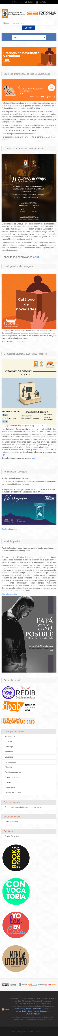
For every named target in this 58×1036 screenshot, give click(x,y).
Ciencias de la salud (13, 793)
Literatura (9, 782)
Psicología (9, 747)
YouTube (42, 2)
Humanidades (10, 762)
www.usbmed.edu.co (41, 1009)
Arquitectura (10, 736)
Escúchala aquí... (9, 529)
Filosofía (8, 767)
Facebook (18, 2)
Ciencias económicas (13, 772)
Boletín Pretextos (12, 836)
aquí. (4, 455)
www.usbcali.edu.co (24, 1011)
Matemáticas (10, 787)
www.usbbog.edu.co (23, 1009)
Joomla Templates (18, 1032)
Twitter (30, 2)
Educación (9, 757)
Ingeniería (9, 752)
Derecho (8, 742)
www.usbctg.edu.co (42, 1011)
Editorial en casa (11, 822)
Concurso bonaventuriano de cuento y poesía (23, 807)
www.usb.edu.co (33, 1014)
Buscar (6, 23)
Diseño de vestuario (13, 777)
